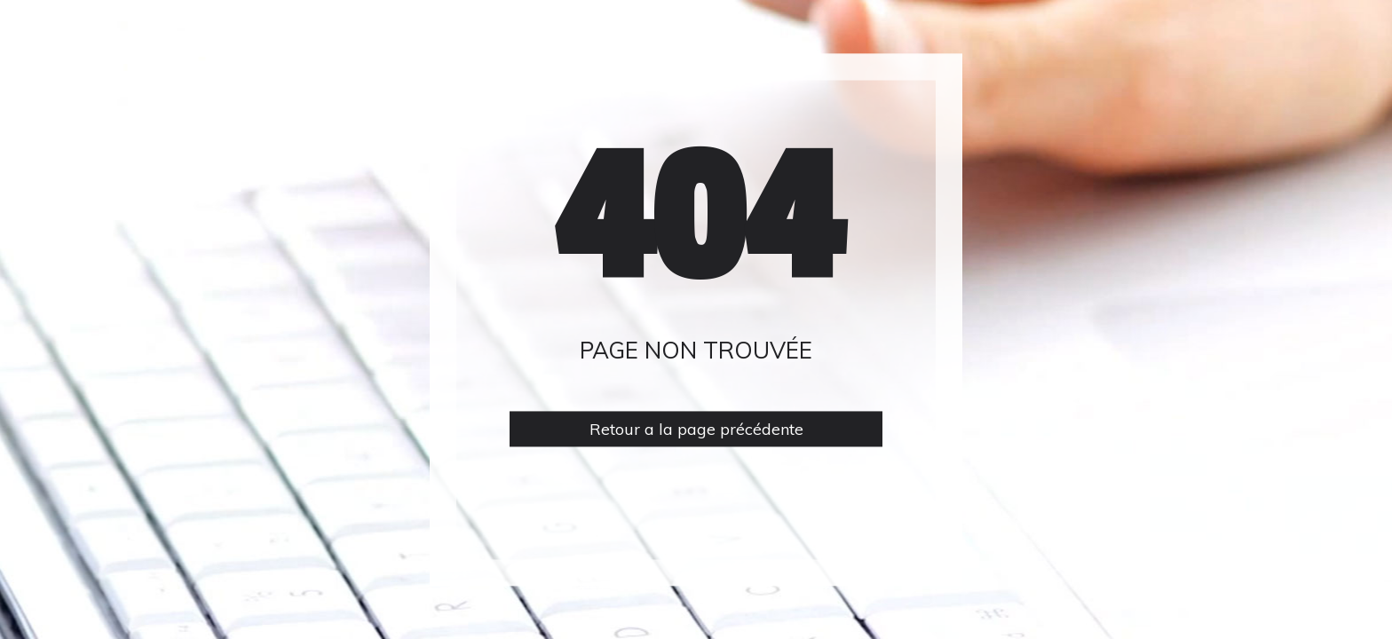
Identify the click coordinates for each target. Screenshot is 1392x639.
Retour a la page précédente (696, 429)
